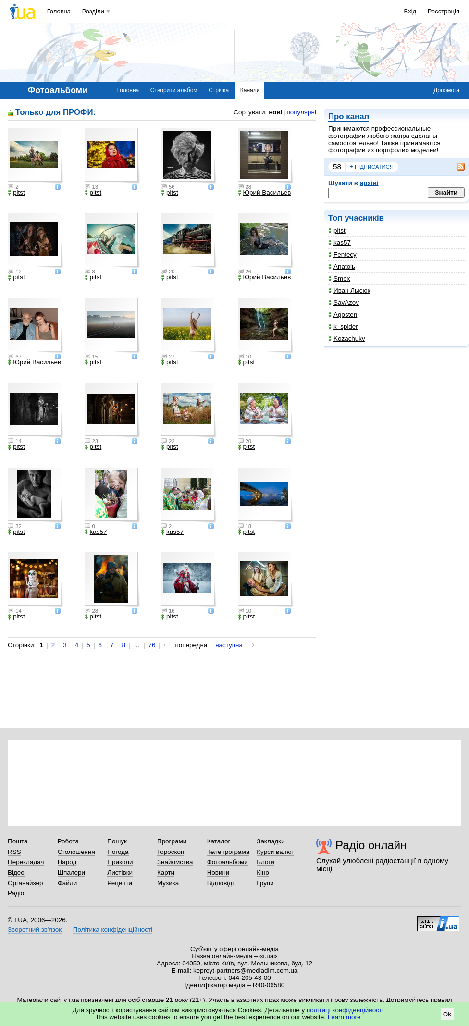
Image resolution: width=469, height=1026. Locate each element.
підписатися (371, 167)
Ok (447, 1014)
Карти (165, 872)
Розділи (93, 11)
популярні (301, 112)
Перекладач (26, 861)
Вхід (410, 11)
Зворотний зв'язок (35, 929)
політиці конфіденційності (345, 1010)
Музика (168, 883)
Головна (59, 11)
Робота (68, 841)
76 (152, 645)
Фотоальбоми (227, 861)
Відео (16, 872)
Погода (117, 851)
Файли (67, 883)
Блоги (265, 861)
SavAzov (343, 302)
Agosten (342, 314)
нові (275, 112)
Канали (250, 90)
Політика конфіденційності (112, 929)
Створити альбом (173, 90)
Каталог (219, 841)
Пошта (17, 841)
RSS (14, 851)
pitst (337, 230)
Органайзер (25, 883)
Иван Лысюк (349, 290)
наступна (229, 645)
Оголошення (76, 851)
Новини (218, 872)
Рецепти (119, 883)
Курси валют (275, 851)
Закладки (270, 841)
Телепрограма (228, 851)
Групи (265, 883)
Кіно (263, 872)
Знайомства (175, 861)
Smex (339, 278)
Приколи (120, 861)
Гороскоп (170, 851)
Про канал (348, 116)
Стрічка (219, 90)
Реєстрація (443, 11)
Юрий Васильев (264, 193)
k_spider (343, 326)
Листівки (120, 872)
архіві (369, 182)
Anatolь (341, 266)
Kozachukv (346, 338)
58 (337, 166)
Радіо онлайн (371, 845)
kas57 (339, 242)
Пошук (117, 841)
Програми (171, 841)
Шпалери (71, 872)
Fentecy (342, 254)
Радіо (16, 893)
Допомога (446, 90)
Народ (67, 861)
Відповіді (220, 883)
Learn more (344, 1017)
